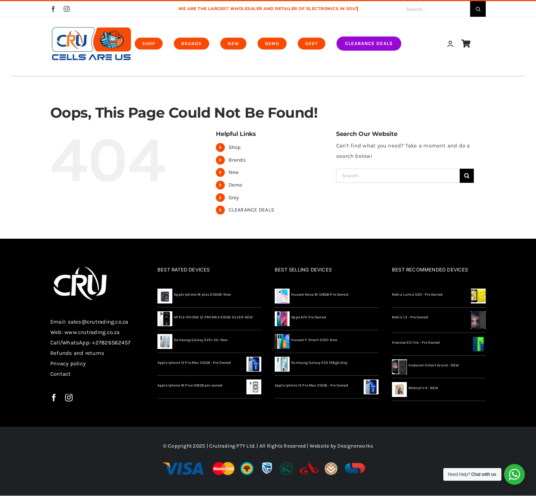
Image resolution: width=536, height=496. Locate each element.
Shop (235, 147)
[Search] (478, 9)
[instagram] (67, 9)
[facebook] (53, 9)
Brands (237, 160)
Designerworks (355, 446)
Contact (60, 374)
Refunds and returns (77, 353)
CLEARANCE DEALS (251, 210)
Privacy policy (68, 363)
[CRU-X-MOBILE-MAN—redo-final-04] (91, 27)
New (234, 172)
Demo (236, 185)
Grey (234, 197)
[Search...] (430, 9)
